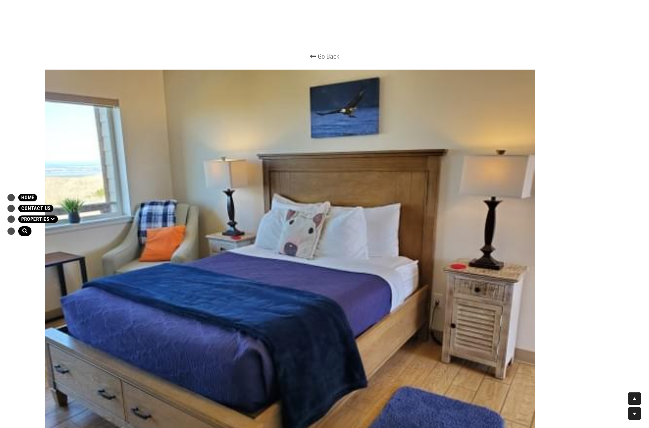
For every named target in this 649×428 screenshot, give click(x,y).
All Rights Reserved (372, 333)
